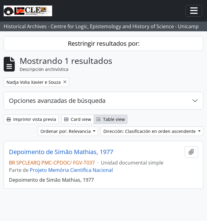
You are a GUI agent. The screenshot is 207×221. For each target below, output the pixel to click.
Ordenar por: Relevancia (66, 131)
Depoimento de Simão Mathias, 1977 (61, 152)
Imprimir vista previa (31, 119)
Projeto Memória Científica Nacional (71, 170)
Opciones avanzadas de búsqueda (57, 100)
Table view (110, 119)
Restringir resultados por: (104, 43)
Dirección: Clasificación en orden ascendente (150, 131)
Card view (77, 119)
